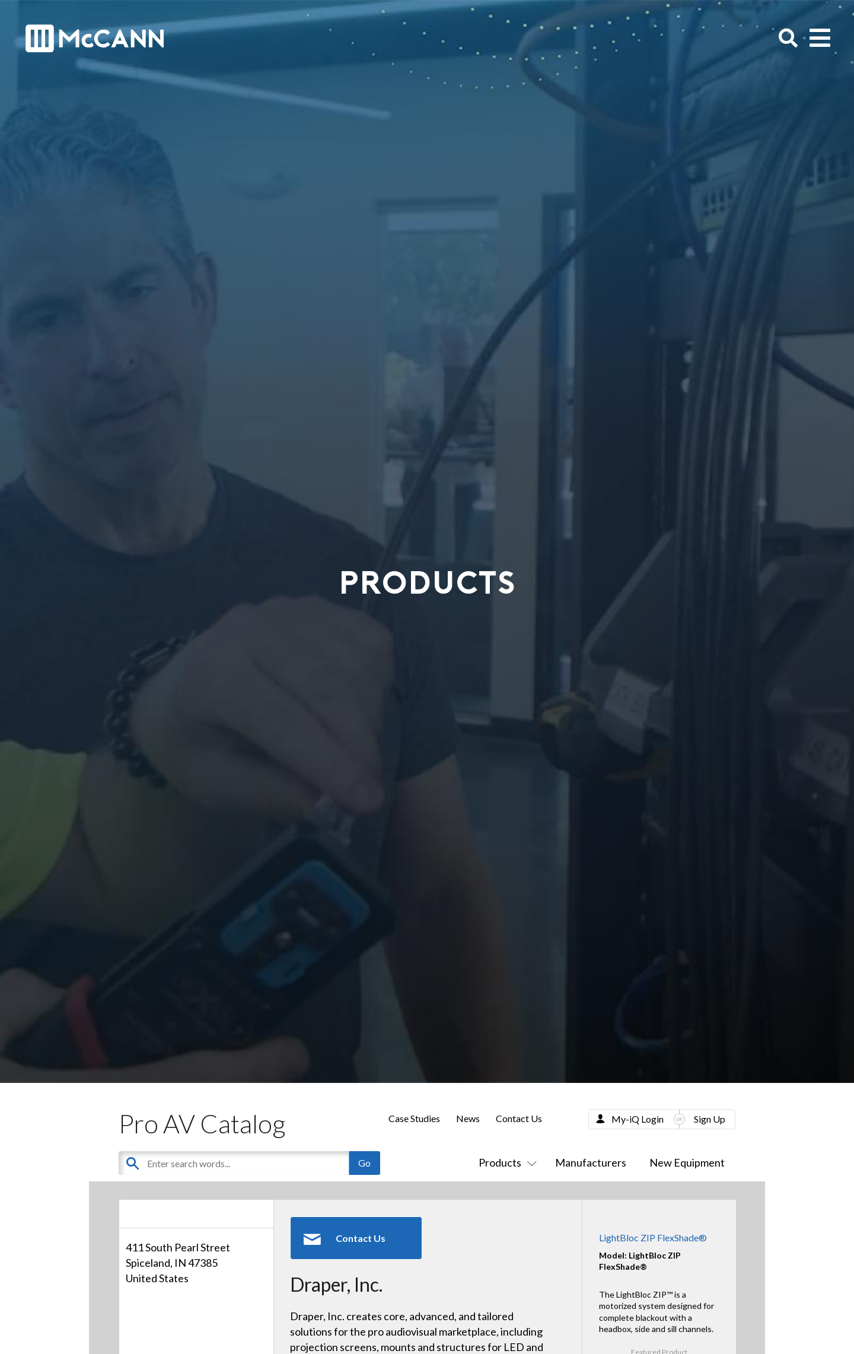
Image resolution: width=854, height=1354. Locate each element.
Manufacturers (590, 1162)
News (468, 1118)
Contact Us (519, 1118)
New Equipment (687, 1162)
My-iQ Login (637, 1118)
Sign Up (709, 1118)
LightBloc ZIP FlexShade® (653, 1237)
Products (505, 1162)
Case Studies (414, 1118)
